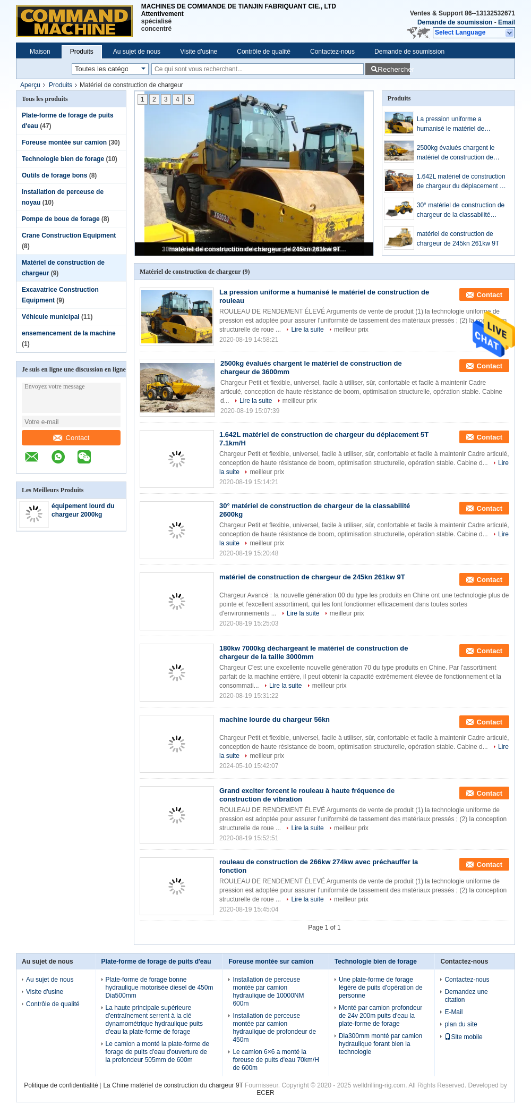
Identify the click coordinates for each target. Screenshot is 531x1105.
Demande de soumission (454, 22)
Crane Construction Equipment (69, 235)
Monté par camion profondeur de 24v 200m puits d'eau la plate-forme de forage (380, 1015)
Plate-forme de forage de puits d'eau (156, 961)
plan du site (460, 1024)
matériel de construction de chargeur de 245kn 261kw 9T (255, 249)
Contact (71, 438)
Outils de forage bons (54, 175)
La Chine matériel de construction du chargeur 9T (173, 1085)
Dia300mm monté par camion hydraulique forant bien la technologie (380, 1044)
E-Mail (453, 1012)
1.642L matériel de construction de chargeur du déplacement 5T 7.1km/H (462, 182)
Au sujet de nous (136, 51)
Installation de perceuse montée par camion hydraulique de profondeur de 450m (274, 1027)
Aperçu (30, 85)
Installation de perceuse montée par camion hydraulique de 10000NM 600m (268, 991)
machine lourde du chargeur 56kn (274, 719)
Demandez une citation (465, 995)
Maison (40, 51)
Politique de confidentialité (61, 1085)
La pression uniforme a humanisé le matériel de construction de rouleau (450, 124)
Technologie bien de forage (63, 159)
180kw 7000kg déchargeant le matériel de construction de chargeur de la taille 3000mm (313, 652)
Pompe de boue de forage (61, 219)
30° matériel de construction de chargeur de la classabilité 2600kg (461, 210)
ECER (265, 1092)
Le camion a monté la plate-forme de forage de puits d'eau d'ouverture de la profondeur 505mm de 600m (157, 1052)
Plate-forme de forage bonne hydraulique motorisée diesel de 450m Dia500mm (159, 987)
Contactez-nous (332, 51)
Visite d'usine (198, 51)
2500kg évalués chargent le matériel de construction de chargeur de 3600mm (456, 153)
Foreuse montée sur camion (64, 142)
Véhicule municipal (51, 316)
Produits (81, 51)
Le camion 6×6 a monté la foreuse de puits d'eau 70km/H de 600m (276, 1060)
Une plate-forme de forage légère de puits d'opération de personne (381, 987)
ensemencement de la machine (69, 333)
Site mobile (463, 1037)
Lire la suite (307, 329)
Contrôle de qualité (263, 51)
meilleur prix (351, 329)
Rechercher (394, 69)
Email (506, 22)
